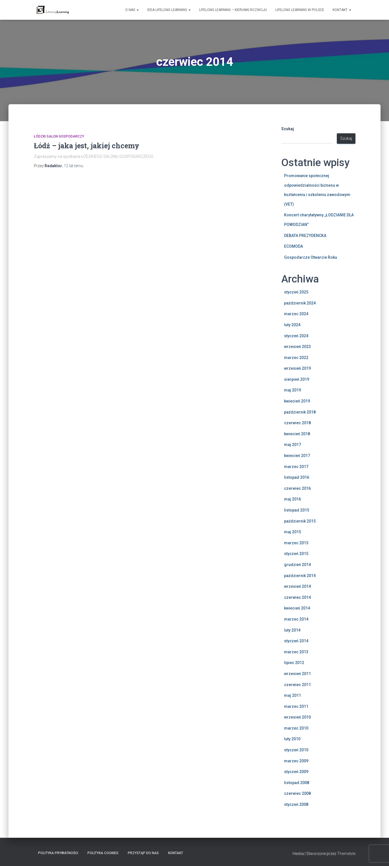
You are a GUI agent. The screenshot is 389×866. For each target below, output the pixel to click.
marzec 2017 (296, 466)
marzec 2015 (296, 543)
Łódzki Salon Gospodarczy (59, 136)
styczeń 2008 (296, 804)
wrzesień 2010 (297, 717)
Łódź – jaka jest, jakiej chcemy (86, 145)
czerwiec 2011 (297, 684)
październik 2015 (300, 521)
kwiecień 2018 (297, 434)
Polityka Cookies (102, 853)
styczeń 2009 (296, 771)
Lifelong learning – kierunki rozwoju (233, 10)
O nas (132, 10)
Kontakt (342, 10)
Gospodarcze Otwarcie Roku (310, 257)
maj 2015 (292, 532)
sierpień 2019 (296, 379)
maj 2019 (292, 390)
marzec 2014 (296, 619)
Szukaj (287, 129)
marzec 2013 (296, 652)
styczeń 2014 (296, 641)
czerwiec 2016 (297, 488)
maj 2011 (292, 695)
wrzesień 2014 (297, 586)
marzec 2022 (296, 357)
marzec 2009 (296, 761)
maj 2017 (292, 444)
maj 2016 (292, 499)
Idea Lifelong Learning (169, 10)
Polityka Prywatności (58, 853)
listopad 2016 (296, 477)
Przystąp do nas (143, 853)
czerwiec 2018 (297, 423)
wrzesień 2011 (297, 673)
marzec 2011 (296, 706)
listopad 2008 (296, 782)
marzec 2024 (296, 314)
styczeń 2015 (296, 553)
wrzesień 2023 (297, 346)
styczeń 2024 (296, 336)
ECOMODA (293, 246)
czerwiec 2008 (297, 793)
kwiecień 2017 (297, 455)
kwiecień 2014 (297, 608)
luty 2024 (292, 325)
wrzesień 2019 (297, 368)
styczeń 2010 (296, 750)
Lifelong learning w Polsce (299, 10)
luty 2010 (292, 739)
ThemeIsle (346, 853)
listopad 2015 (296, 510)
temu (73, 166)
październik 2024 (300, 303)
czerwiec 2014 (297, 597)
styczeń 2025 (296, 292)
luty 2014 (292, 630)
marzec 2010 (296, 728)
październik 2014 (300, 575)
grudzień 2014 (297, 564)
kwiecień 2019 (297, 401)
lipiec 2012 (294, 662)
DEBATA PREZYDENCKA (305, 235)
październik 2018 (300, 412)
